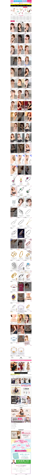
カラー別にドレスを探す (13, 425)
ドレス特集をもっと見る (21, 405)
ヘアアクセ (28, 16)
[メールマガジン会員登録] (26, 438)
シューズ (12, 7)
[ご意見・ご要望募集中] (21, 451)
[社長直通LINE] (21, 463)
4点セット (21, 16)
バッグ (16, 7)
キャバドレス (29, 7)
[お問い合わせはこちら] (21, 459)
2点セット (14, 16)
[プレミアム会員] (16, 438)
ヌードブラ (21, 7)
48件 (20, 22)
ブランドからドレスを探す (13, 426)
